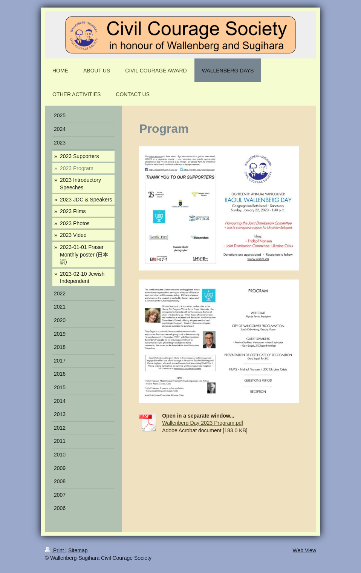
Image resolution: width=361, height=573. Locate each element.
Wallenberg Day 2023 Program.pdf (202, 423)
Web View (304, 550)
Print (55, 550)
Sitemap (77, 550)
